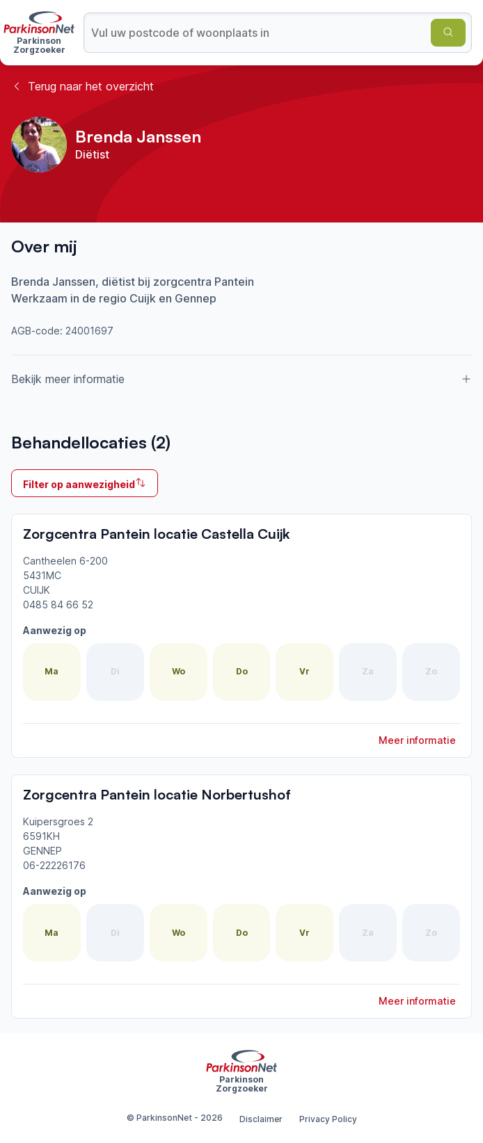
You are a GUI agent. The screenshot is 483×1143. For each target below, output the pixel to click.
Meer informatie (417, 740)
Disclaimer (261, 1119)
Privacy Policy (328, 1119)
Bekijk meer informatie (241, 379)
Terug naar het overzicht (82, 86)
